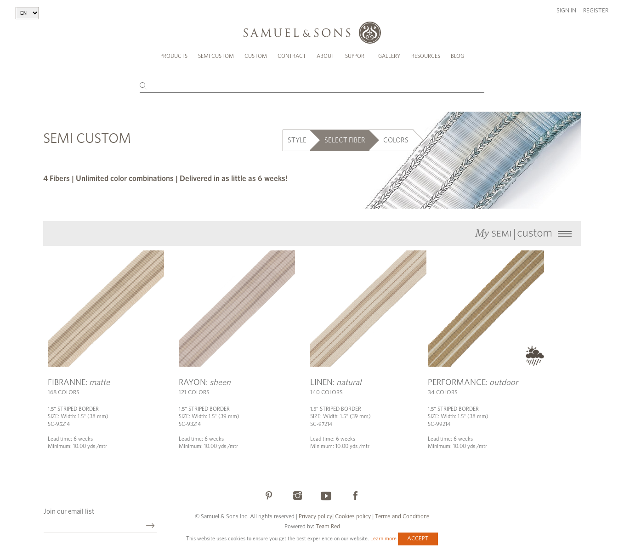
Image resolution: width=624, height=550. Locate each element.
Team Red (328, 527)
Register (595, 11)
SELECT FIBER (344, 140)
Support (356, 56)
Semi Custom (216, 56)
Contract (292, 56)
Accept (418, 539)
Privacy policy (315, 517)
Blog (457, 56)
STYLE (297, 140)
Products (173, 56)
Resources (425, 56)
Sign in (566, 11)
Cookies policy (353, 517)
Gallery (389, 56)
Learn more (383, 538)
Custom (255, 56)
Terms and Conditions (402, 517)
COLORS (395, 140)
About (326, 56)
